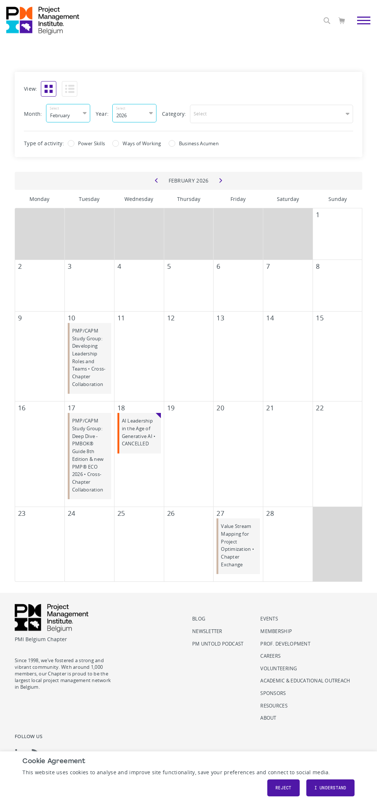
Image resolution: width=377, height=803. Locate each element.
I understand (330, 787)
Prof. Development (285, 643)
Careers (270, 655)
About (268, 717)
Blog (198, 618)
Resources (273, 705)
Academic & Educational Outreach (305, 680)
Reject (283, 787)
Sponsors (273, 692)
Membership (276, 630)
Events (269, 618)
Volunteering (278, 667)
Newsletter (207, 630)
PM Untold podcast (217, 643)
